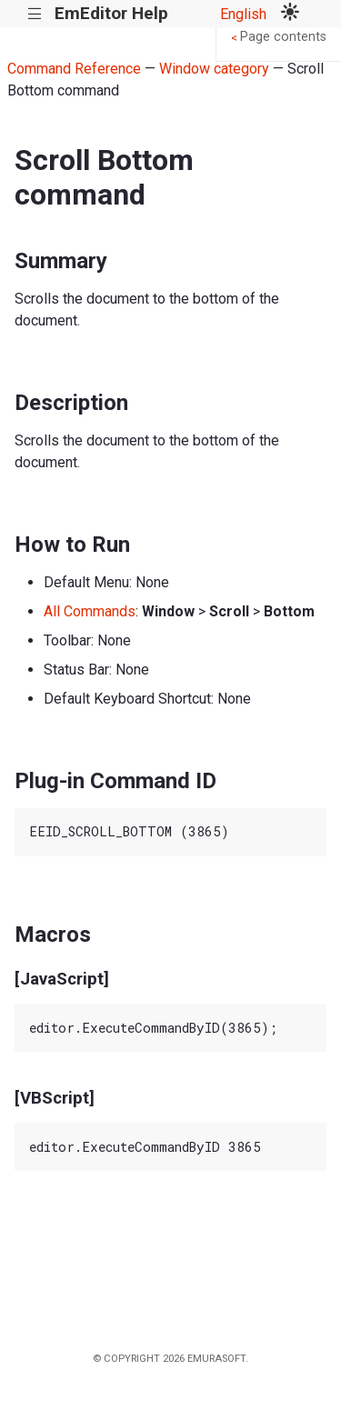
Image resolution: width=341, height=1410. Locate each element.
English (243, 14)
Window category (214, 68)
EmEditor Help (111, 13)
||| (35, 14)
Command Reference (74, 68)
